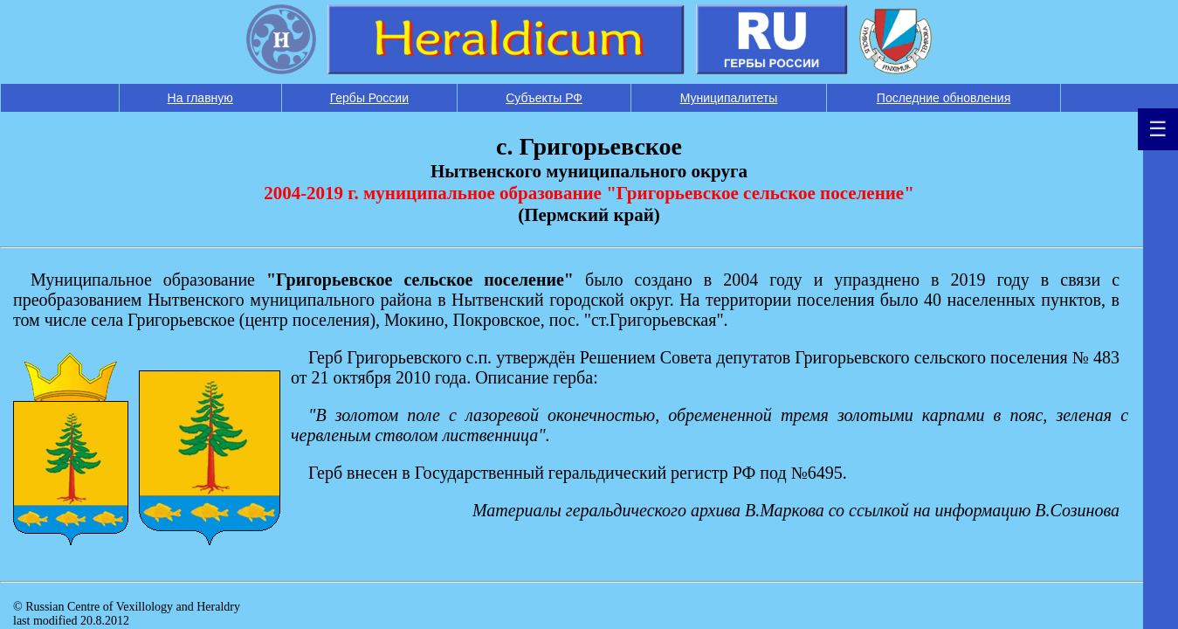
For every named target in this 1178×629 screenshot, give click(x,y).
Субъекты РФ (544, 98)
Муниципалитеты (729, 98)
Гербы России (369, 98)
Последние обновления (943, 98)
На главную (200, 98)
